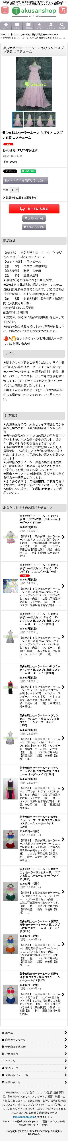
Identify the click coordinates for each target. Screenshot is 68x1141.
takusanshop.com (24, 1116)
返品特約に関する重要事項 (19, 197)
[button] (5, 10)
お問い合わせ (21, 343)
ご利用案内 (36, 481)
